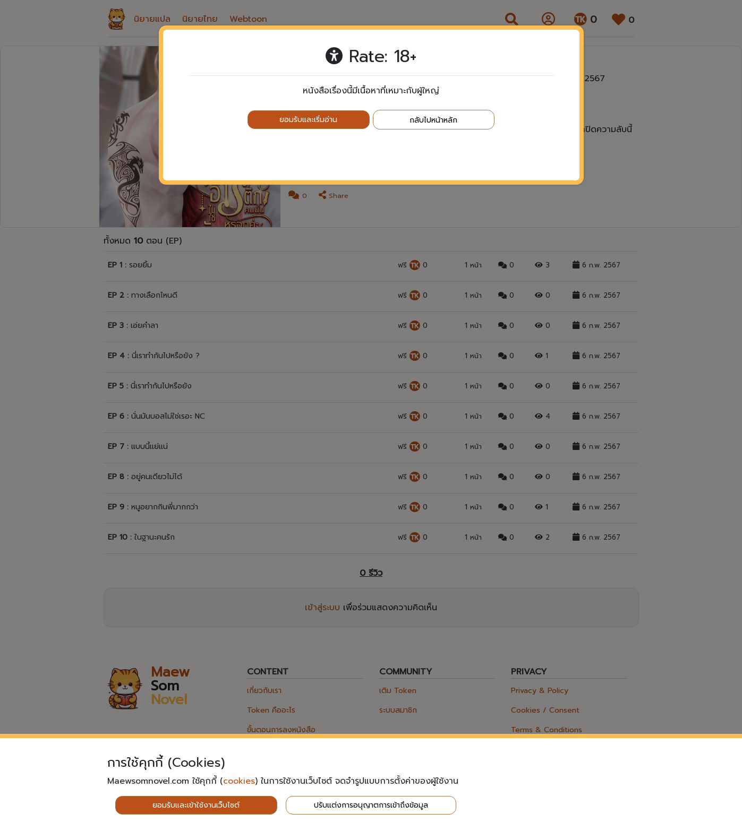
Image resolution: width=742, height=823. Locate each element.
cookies (239, 781)
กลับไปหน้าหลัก (433, 120)
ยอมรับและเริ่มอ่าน (308, 119)
